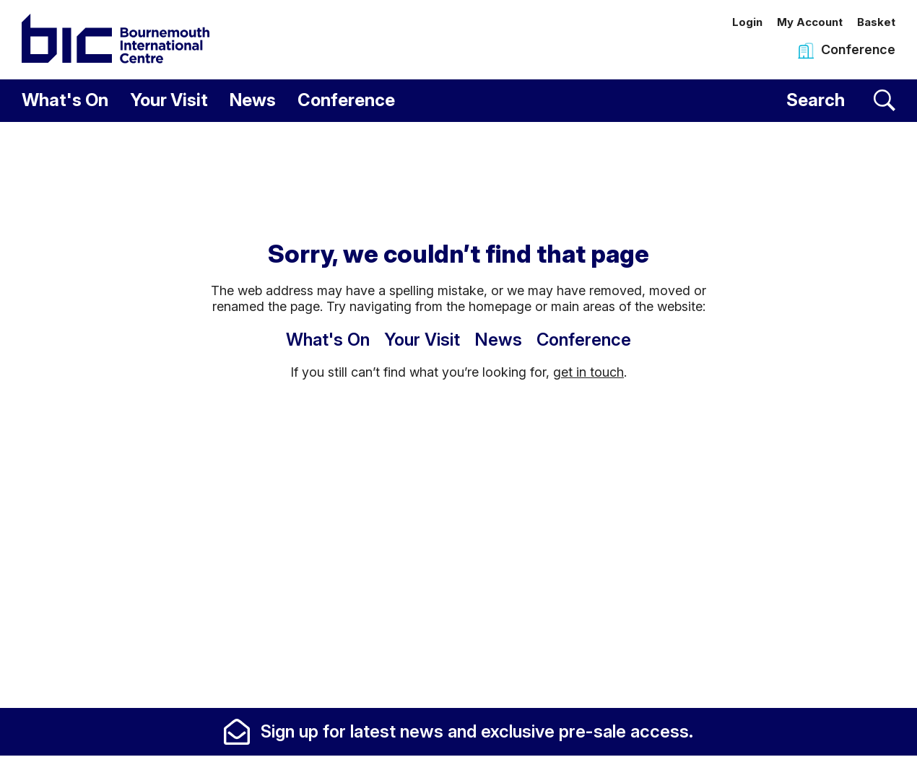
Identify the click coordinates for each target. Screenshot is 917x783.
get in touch (588, 372)
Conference (346, 99)
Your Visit (169, 99)
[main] (458, 414)
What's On (65, 99)
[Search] (840, 100)
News (253, 99)
